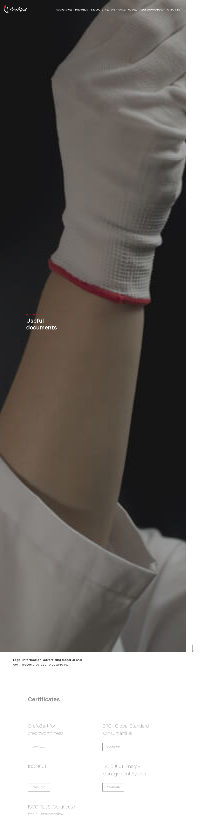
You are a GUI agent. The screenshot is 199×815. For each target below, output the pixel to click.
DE (172, 10)
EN (178, 10)
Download (39, 751)
